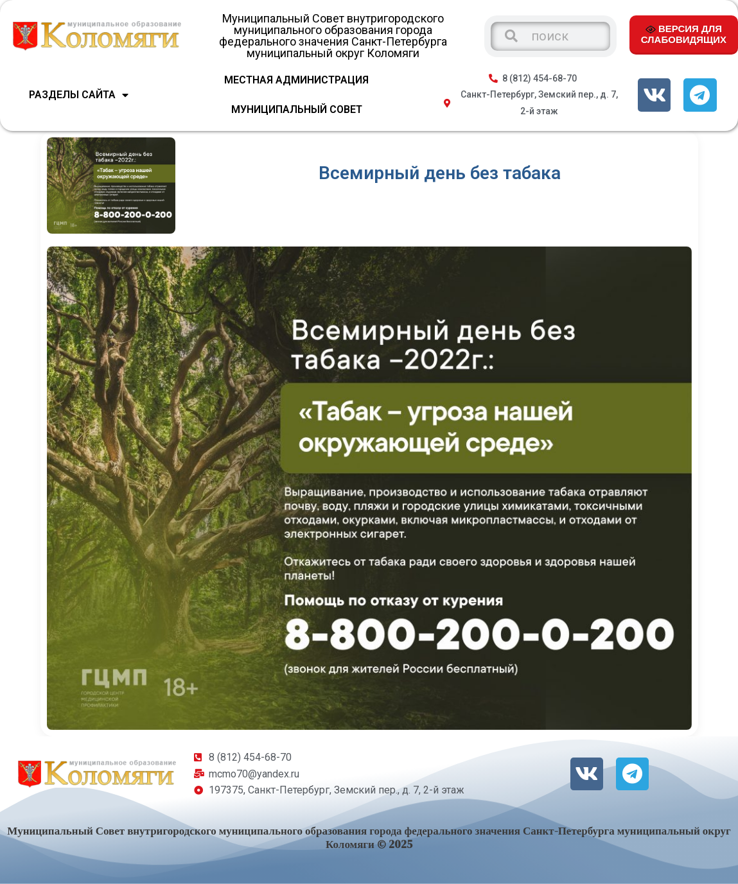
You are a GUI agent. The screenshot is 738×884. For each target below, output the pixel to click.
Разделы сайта (78, 95)
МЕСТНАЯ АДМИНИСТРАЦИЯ (296, 80)
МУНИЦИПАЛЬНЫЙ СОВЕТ (296, 109)
